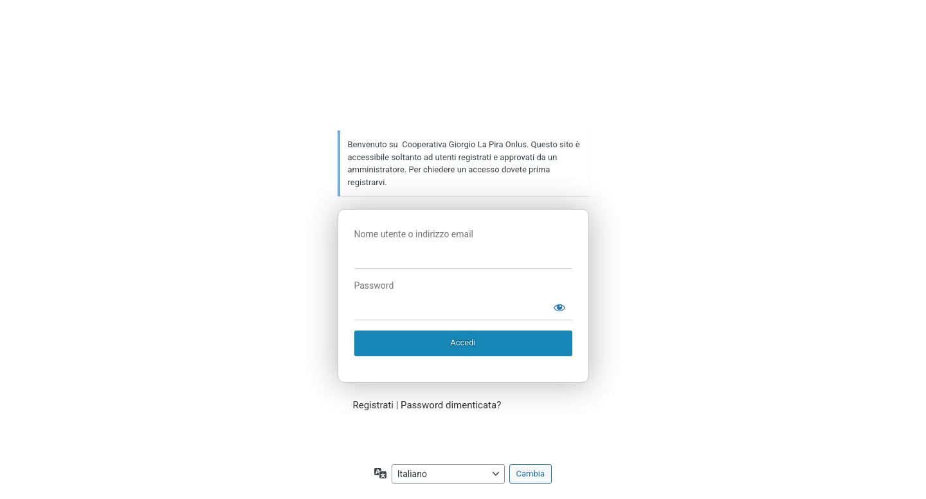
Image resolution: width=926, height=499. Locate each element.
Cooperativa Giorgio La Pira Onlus (466, 80)
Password (374, 285)
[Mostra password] (559, 307)
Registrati (373, 405)
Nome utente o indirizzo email (413, 234)
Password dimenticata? (451, 405)
